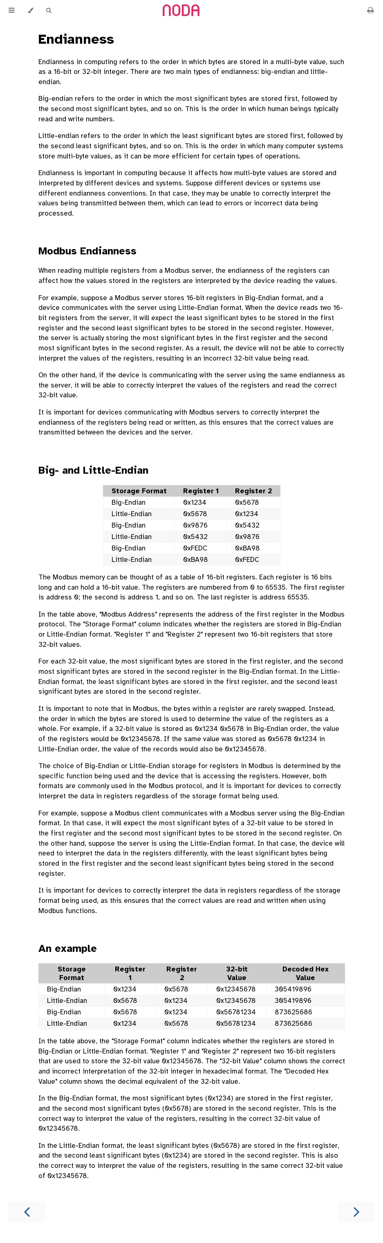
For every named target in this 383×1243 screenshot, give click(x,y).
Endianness (76, 39)
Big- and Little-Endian (93, 470)
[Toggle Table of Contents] (11, 10)
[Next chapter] (356, 1212)
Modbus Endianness (87, 251)
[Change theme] (30, 10)
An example (67, 948)
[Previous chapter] (26, 1212)
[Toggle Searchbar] (49, 10)
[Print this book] (370, 10)
